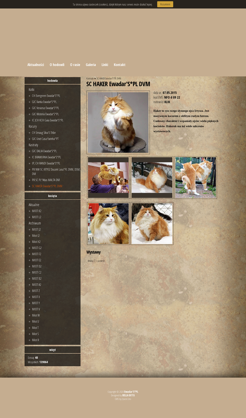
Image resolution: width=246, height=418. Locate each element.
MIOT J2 (36, 229)
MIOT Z (36, 290)
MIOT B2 (36, 278)
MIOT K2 (36, 211)
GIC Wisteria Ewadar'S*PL (45, 114)
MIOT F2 (36, 254)
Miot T (35, 327)
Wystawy (93, 252)
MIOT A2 (36, 284)
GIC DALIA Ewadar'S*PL (44, 151)
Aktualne (34, 204)
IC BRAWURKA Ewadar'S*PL (46, 157)
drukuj (90, 261)
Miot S (35, 334)
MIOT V (36, 309)
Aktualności (35, 64)
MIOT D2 (36, 266)
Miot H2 (36, 241)
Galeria (91, 64)
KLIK (167, 102)
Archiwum (35, 223)
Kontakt (120, 64)
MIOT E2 (36, 260)
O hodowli (57, 64)
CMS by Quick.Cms (123, 399)
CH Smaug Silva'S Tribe (44, 132)
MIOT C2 (36, 272)
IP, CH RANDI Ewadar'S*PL (46, 163)
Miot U (35, 321)
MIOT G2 (37, 248)
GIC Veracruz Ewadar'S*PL (45, 108)
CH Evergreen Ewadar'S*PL (46, 95)
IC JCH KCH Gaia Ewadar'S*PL (47, 120)
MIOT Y (36, 303)
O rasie (75, 64)
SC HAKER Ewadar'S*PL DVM (47, 186)
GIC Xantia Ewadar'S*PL (44, 102)
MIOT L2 (36, 217)
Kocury (33, 126)
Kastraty (33, 144)
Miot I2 (36, 235)
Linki (105, 64)
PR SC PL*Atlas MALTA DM (46, 180)
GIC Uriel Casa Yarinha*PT (45, 138)
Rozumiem (165, 4)
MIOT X (36, 297)
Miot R (35, 340)
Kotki (31, 89)
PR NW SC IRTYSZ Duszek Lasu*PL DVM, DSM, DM (56, 171)
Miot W (36, 315)
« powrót (100, 261)
